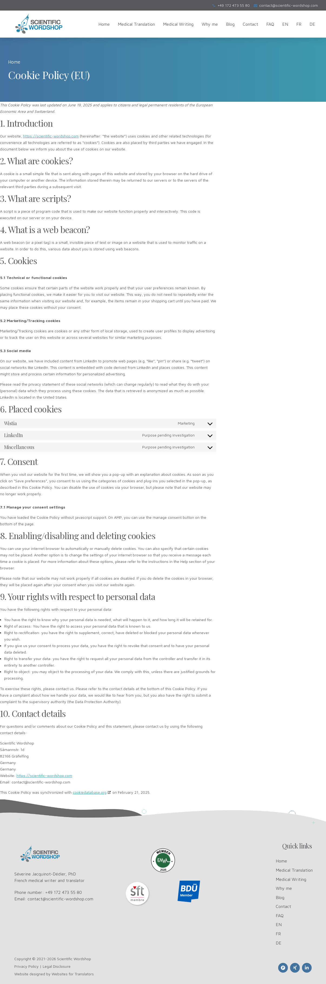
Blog (230, 24)
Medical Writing (178, 24)
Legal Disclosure (57, 966)
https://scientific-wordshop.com (51, 136)
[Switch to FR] (299, 24)
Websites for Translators (73, 974)
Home (104, 24)
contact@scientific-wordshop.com (60, 898)
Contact (250, 24)
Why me (210, 24)
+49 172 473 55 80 (63, 892)
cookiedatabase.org (90, 792)
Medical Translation (136, 24)
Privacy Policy (26, 966)
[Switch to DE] (312, 24)
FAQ (270, 24)
